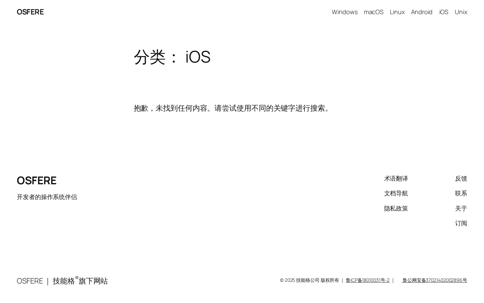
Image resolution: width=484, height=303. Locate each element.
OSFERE (30, 12)
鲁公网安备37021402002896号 (434, 280)
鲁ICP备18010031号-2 (368, 280)
